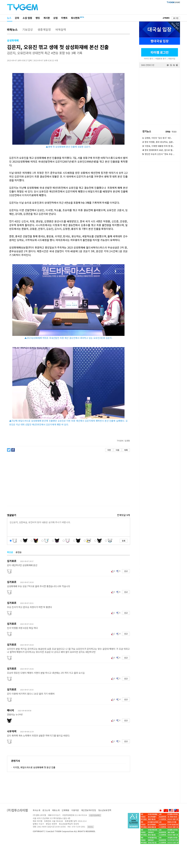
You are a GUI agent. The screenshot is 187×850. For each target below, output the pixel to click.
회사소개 (36, 810)
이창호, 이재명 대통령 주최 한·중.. (158, 145)
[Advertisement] (68, 478)
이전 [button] (109, 450)
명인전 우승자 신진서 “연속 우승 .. (158, 154)
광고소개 (46, 810)
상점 (55, 17)
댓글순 (174, 131)
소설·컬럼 (27, 17)
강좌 (17, 17)
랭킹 (38, 17)
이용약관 (75, 810)
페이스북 (159, 96)
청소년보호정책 (104, 810)
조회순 (167, 131)
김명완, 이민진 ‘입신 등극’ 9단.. (157, 137)
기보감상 (27, 29)
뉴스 (9, 17)
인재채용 (65, 810)
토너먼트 (75, 17)
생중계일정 (44, 29)
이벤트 (64, 17)
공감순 (19, 552)
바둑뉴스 (12, 29)
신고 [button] (126, 571)
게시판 (46, 17)
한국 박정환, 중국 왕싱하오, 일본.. (158, 141)
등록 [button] (123, 540)
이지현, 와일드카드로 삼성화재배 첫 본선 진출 (34, 767)
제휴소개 (56, 810)
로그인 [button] (175, 18)
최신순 (10, 552)
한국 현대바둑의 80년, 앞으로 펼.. (158, 150)
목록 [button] (126, 450)
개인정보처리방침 (88, 810)
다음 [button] (117, 450)
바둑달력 (60, 29)
